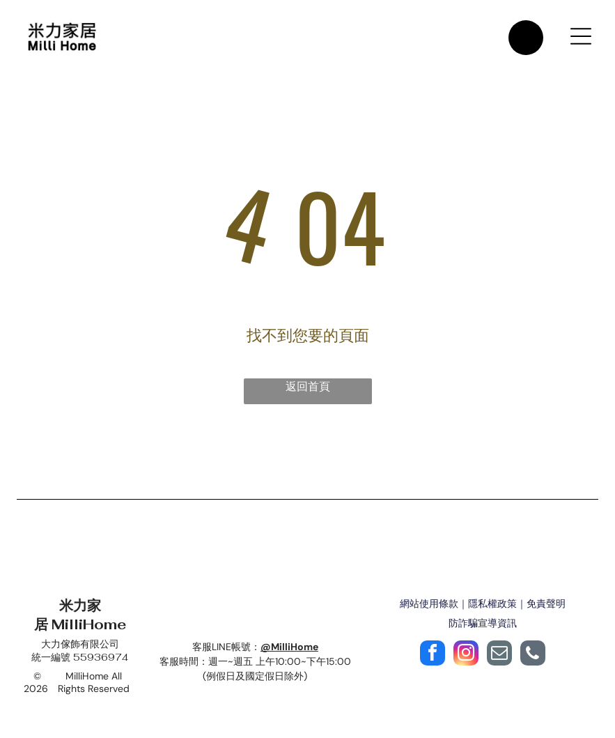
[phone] (532, 654)
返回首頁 (308, 386)
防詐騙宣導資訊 (483, 623)
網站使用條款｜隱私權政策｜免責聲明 (483, 603)
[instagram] (465, 654)
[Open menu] (580, 36)
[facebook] (432, 654)
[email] (499, 654)
